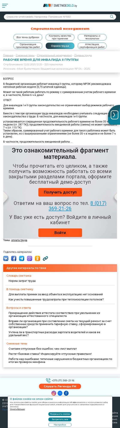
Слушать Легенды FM (60, 386)
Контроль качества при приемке (60, 37)
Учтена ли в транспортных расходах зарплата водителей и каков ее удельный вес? (54, 334)
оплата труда (19, 240)
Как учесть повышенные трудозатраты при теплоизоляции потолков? (56, 299)
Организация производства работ (28, 46)
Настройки (60, 424)
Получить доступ (60, 192)
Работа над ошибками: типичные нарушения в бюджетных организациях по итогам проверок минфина (60, 360)
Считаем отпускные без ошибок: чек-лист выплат (43, 348)
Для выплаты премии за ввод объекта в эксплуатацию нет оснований (56, 294)
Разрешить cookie (60, 414)
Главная (8, 55)
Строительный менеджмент (54, 55)
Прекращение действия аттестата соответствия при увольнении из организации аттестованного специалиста (54, 314)
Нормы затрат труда (22, 280)
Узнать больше (17, 409)
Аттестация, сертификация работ (92, 46)
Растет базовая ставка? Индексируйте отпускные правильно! (50, 353)
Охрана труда (60, 45)
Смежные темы (25, 55)
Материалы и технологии (92, 37)
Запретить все (60, 419)
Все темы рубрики (27, 37)
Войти (60, 232)
